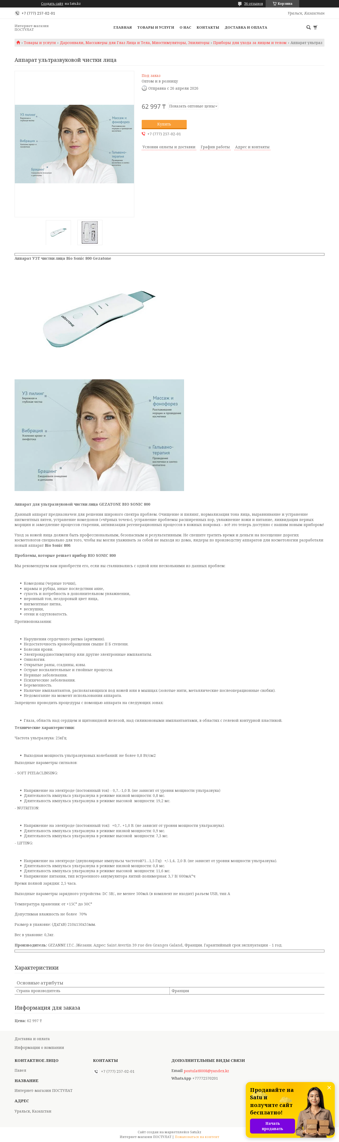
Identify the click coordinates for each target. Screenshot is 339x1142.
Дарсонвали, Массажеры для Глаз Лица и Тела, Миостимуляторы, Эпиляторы (134, 43)
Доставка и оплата (246, 27)
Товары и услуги (155, 27)
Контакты (208, 27)
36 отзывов (253, 3)
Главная (122, 27)
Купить (164, 124)
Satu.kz (195, 1132)
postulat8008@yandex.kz (206, 1071)
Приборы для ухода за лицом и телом (250, 43)
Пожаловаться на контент (197, 1137)
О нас (185, 27)
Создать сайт (52, 4)
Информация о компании (39, 1047)
